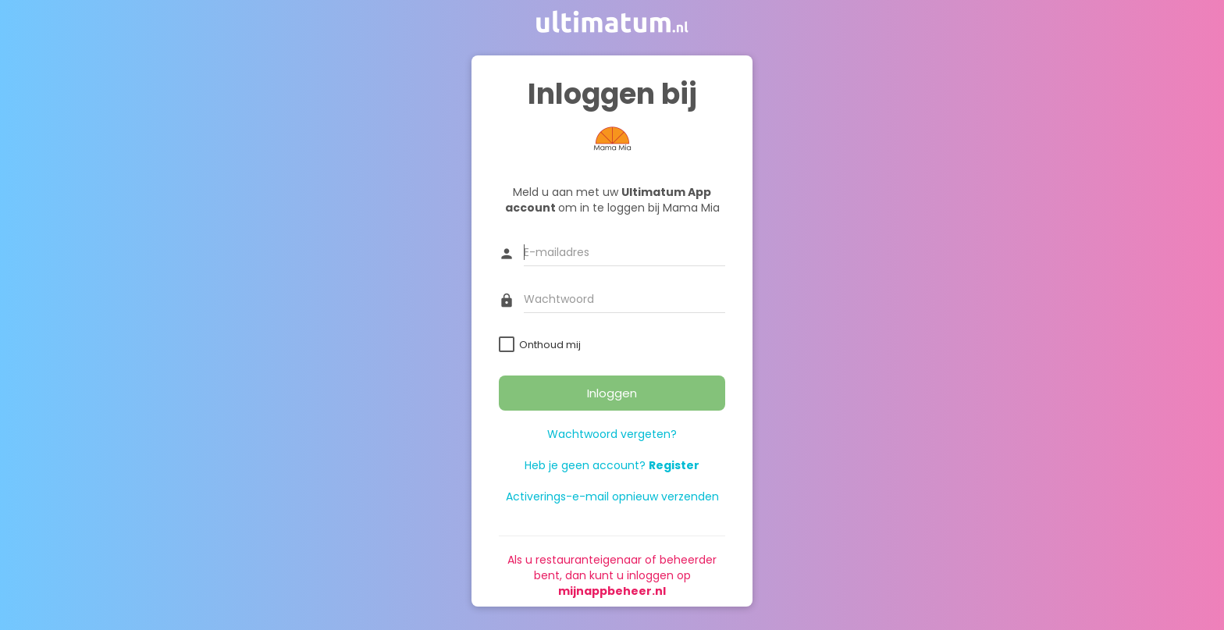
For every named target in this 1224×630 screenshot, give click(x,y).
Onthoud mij (550, 344)
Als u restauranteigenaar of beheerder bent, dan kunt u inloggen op (612, 575)
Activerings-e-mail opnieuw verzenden (612, 496)
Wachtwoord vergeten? (612, 434)
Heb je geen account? (612, 465)
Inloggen (612, 393)
